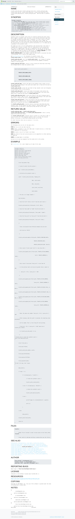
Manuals (3, 3)
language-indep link (58, 9)
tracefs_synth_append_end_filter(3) (37, 451)
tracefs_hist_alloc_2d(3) (16, 444)
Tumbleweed (8, 3)
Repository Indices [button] (18, 1)
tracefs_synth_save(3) (16, 454)
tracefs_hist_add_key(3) (16, 445)
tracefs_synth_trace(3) (29, 453)
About (13, 1)
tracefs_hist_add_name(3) (41, 445)
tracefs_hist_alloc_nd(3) (29, 444)
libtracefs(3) (14, 443)
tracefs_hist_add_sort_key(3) (40, 446)
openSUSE (9, 1)
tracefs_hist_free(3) (40, 444)
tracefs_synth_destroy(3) (39, 452)
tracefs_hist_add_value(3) (29, 445)
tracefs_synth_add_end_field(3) (34, 450)
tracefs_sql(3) (16, 144)
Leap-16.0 (56, 21)
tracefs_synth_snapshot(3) (41, 453)
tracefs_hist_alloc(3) (38, 443)
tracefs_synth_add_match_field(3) (18, 449)
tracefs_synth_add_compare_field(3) (35, 449)
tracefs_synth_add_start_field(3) (18, 450)
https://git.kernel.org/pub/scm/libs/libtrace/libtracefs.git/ (25, 478)
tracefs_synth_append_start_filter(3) (19, 451)
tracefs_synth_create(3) (27, 452)
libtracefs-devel (13, 3)
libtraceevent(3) (22, 443)
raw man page (57, 11)
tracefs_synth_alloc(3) (18, 56)
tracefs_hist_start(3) (16, 446)
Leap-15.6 (56, 24)
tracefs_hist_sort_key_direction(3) (19, 447)
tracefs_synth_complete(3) (17, 453)
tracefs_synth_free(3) (16, 452)
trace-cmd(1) (29, 443)
